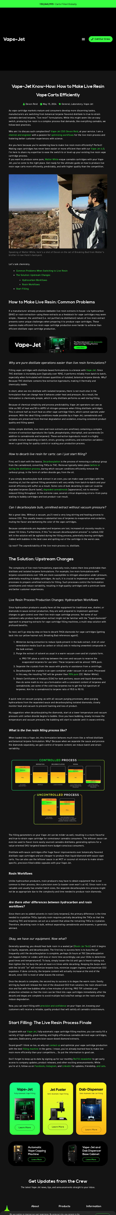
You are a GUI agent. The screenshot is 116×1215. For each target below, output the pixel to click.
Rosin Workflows (31, 284)
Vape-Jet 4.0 (97, 148)
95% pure (73, 674)
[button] (83, 39)
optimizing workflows (62, 135)
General (66, 104)
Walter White (52, 159)
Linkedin (66, 1066)
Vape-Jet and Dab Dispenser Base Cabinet (91, 1151)
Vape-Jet (88, 104)
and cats (101, 1066)
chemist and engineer (20, 135)
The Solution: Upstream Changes (33, 275)
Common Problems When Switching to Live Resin (42, 270)
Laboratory (76, 104)
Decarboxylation (51, 461)
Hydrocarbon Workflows (34, 280)
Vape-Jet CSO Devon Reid (64, 131)
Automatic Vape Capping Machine (37, 1151)
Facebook (40, 1066)
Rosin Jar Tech (82, 946)
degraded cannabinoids (55, 489)
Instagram (51, 1066)
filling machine (31, 1048)
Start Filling (22, 288)
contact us (54, 1045)
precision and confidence (53, 1005)
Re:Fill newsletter (82, 1058)
